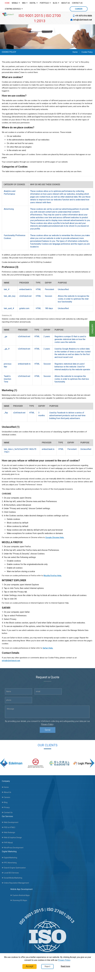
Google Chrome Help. (54, 537)
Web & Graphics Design (12, 836)
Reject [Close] (47, 966)
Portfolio (45, 3)
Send (47, 732)
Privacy (6, 805)
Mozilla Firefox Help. (53, 575)
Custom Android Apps (20, 893)
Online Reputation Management (15, 881)
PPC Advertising (9, 861)
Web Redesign (8, 830)
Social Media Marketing (12, 876)
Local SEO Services (10, 871)
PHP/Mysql (7, 841)
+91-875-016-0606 (83, 16)
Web (24, 3)
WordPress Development (12, 846)
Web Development (10, 820)
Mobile (16, 3)
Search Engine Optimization (14, 866)
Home (7, 3)
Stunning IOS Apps (18, 898)
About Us (65, 3)
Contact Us (77, 3)
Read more (65, 966)
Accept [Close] (29, 966)
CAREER (78, 9)
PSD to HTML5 (8, 825)
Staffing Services (14, 9)
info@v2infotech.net (82, 20)
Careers (6, 795)
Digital (34, 3)
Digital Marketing (9, 856)
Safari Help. (48, 648)
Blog (56, 3)
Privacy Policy (47, 726)
